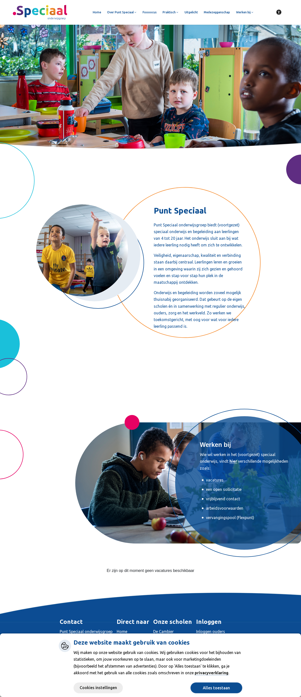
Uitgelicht (191, 12)
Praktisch (170, 12)
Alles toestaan (216, 688)
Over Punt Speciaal (121, 12)
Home (97, 12)
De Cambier (163, 631)
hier (233, 461)
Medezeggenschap (217, 12)
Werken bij (244, 12)
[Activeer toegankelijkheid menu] (279, 12)
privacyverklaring (211, 673)
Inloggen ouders (210, 631)
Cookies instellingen (98, 687)
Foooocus (150, 12)
